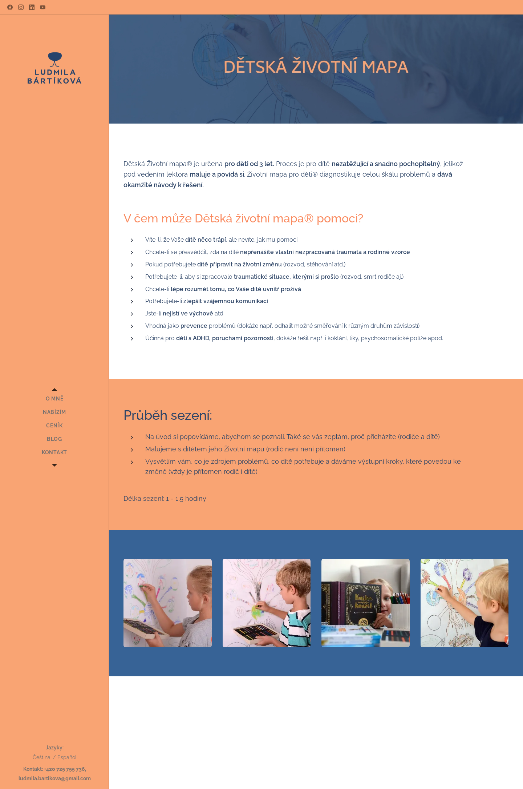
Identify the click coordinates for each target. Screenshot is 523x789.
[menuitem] (54, 399)
